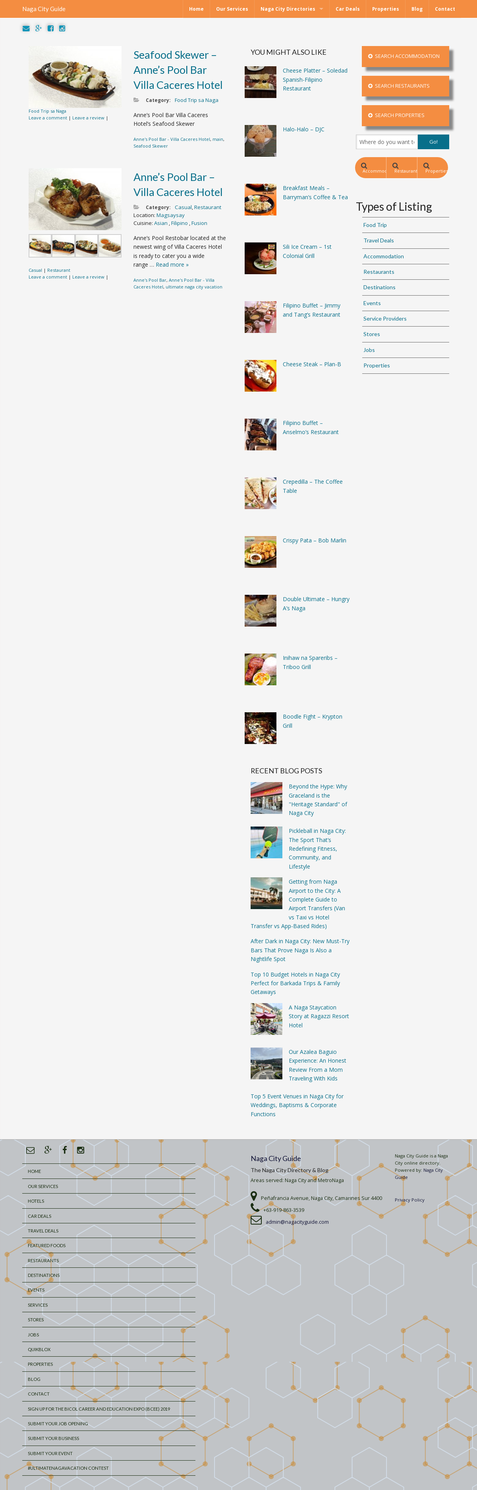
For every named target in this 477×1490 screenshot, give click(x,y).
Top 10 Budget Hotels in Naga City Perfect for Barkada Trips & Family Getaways (295, 983)
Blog (417, 9)
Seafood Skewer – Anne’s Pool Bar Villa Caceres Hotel (178, 69)
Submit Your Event (50, 1453)
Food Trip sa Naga (47, 111)
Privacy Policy (410, 1200)
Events (372, 303)
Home (196, 9)
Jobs (369, 349)
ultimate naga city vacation (194, 287)
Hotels (36, 1201)
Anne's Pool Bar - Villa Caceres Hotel (171, 139)
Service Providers (385, 318)
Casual (35, 270)
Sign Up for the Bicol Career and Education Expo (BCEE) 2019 (99, 1408)
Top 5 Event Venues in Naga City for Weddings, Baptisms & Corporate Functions (297, 1105)
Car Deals (348, 9)
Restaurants (404, 168)
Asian (161, 223)
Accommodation (373, 168)
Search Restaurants (399, 86)
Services (38, 1304)
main (217, 139)
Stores (371, 334)
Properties (385, 9)
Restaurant (58, 270)
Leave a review (88, 118)
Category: (158, 100)
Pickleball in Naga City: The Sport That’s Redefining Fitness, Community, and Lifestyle (317, 848)
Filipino (180, 223)
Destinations (379, 287)
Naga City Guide (44, 8)
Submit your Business (53, 1438)
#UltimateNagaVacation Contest (68, 1468)
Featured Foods (47, 1245)
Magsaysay (170, 215)
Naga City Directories (288, 9)
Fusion (199, 223)
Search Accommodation (404, 56)
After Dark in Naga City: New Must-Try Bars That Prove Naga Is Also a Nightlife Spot (300, 950)
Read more (172, 264)
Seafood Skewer (150, 146)
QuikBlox (39, 1349)
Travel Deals (378, 240)
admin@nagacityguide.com (297, 1222)
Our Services (232, 9)
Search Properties (396, 115)
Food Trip (375, 224)
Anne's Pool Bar (149, 280)
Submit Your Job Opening (58, 1423)
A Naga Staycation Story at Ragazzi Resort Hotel (319, 1016)
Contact (445, 9)
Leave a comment (48, 118)
